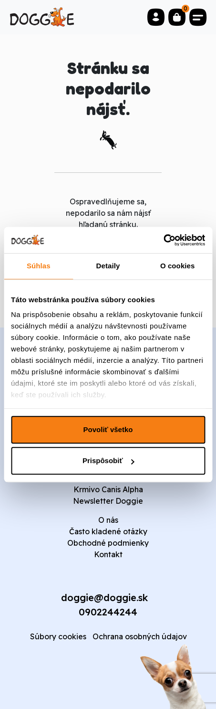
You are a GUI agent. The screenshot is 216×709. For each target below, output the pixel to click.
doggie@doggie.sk (104, 597)
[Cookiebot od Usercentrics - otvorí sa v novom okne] (163, 240)
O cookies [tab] (177, 266)
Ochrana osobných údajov (140, 636)
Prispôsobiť (108, 460)
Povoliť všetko (108, 429)
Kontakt (108, 554)
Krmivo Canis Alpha (108, 489)
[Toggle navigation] (197, 17)
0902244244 (108, 612)
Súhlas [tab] (39, 266)
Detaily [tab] (108, 266)
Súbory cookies (58, 636)
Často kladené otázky (108, 531)
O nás (108, 520)
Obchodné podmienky (108, 543)
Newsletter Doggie (108, 501)
